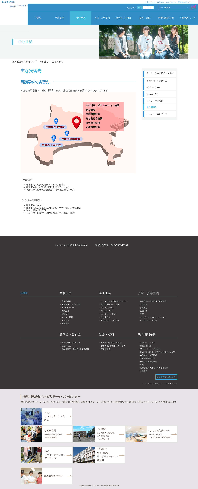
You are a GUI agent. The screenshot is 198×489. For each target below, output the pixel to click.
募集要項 (144, 308)
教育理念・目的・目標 (71, 305)
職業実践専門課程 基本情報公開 (154, 368)
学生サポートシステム (157, 81)
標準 (140, 8)
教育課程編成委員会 (148, 362)
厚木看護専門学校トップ (24, 61)
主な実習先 (152, 107)
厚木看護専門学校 (8, 2)
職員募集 (65, 323)
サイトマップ (171, 383)
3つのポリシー (68, 308)
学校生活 (80, 18)
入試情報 (144, 305)
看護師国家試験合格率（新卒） (114, 346)
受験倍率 (144, 311)
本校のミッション (147, 343)
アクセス (65, 320)
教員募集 (160, 2)
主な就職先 (105, 349)
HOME (38, 18)
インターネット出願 (148, 320)
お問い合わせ (171, 2)
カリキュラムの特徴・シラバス (160, 74)
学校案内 (59, 18)
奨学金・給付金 (123, 18)
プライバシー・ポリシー (150, 349)
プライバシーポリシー (153, 383)
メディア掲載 (67, 317)
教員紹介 (65, 311)
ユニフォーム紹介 (155, 100)
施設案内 (65, 314)
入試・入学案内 (102, 18)
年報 (142, 365)
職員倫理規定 (145, 346)
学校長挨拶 (66, 301)
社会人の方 (66, 346)
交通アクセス (150, 2)
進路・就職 (144, 18)
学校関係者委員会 (147, 358)
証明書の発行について (186, 2)
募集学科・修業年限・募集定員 (153, 301)
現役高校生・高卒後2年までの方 (75, 349)
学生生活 (105, 293)
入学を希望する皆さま (71, 343)
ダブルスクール (154, 87)
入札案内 (144, 371)
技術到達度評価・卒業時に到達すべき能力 (158, 352)
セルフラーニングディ (157, 114)
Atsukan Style (153, 94)
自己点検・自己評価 (148, 355)
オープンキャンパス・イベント (153, 317)
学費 (142, 314)
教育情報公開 (147, 334)
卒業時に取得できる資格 (111, 343)
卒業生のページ (187, 18)
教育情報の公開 (166, 18)
